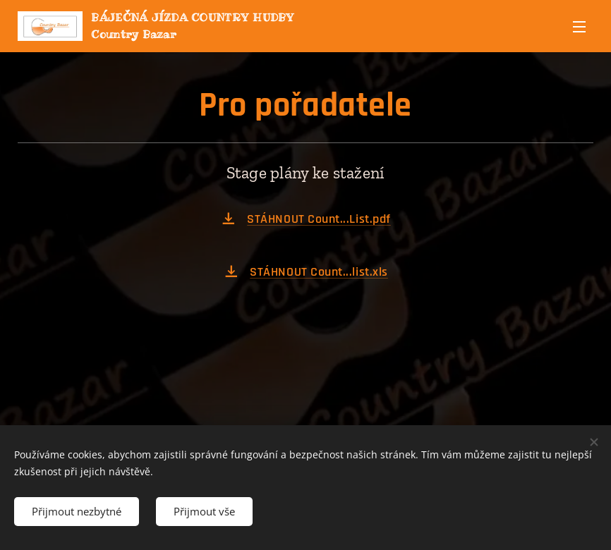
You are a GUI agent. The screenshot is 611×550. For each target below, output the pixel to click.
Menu (579, 27)
